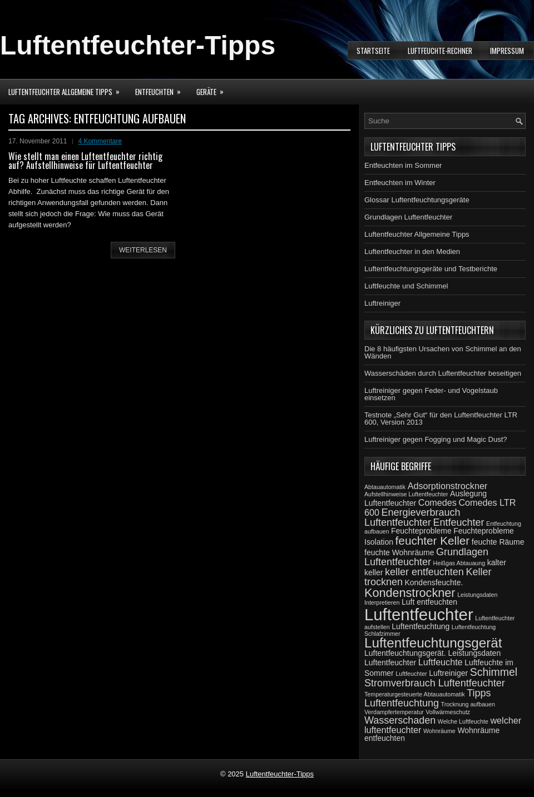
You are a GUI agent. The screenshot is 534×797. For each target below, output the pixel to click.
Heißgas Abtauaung (459, 563)
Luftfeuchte (440, 662)
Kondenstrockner (410, 593)
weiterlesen (143, 250)
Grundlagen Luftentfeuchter (408, 217)
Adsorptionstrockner (448, 486)
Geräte (213, 88)
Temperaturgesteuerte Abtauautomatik (414, 694)
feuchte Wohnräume (399, 552)
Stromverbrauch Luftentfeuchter (434, 683)
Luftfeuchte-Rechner (440, 50)
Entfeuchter (458, 522)
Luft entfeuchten (429, 601)
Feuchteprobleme (421, 530)
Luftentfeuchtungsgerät (433, 642)
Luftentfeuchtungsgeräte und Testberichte (430, 269)
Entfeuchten (161, 88)
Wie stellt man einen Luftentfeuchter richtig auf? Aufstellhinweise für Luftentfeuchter (85, 161)
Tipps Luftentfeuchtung (427, 698)
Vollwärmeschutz (448, 712)
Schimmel (493, 672)
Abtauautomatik (385, 487)
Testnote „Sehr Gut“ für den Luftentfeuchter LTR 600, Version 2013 (440, 418)
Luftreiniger (382, 303)
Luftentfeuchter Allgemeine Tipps (67, 88)
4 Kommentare (100, 141)
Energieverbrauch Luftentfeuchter (412, 517)
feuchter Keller (432, 540)
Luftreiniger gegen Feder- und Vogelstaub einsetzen (431, 394)
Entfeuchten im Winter (400, 182)
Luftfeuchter (411, 673)
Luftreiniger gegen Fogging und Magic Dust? (435, 439)
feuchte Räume (498, 541)
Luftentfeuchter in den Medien (412, 251)
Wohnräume (439, 731)
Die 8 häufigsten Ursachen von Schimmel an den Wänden (442, 352)
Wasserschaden (400, 720)
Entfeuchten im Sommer (403, 165)
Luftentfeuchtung (420, 626)
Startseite (373, 50)
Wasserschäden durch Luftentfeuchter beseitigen (442, 373)
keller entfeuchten (424, 571)
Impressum (507, 50)
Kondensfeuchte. (434, 582)
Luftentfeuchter (418, 614)
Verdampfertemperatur (394, 712)
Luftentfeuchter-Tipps (137, 45)
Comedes (437, 502)
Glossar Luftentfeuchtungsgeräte (416, 200)
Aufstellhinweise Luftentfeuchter (406, 494)
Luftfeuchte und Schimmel (406, 286)
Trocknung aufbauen (468, 704)
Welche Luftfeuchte (463, 721)
